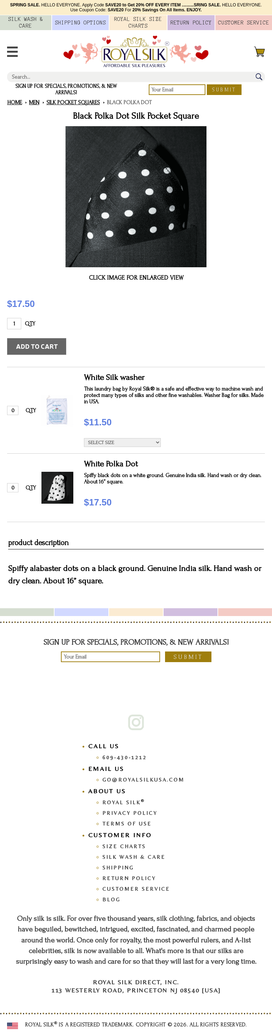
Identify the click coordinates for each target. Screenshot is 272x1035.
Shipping (118, 868)
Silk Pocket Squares (73, 102)
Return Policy (129, 878)
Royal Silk (123, 802)
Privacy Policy (129, 813)
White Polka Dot (111, 464)
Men (34, 102)
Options (80, 23)
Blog (111, 899)
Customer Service (136, 889)
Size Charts (124, 846)
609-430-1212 (124, 757)
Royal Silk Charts (138, 22)
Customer (243, 23)
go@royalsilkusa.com (143, 780)
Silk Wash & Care (133, 857)
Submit (224, 90)
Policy (191, 23)
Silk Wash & (25, 22)
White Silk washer (114, 377)
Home (14, 102)
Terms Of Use (127, 824)
